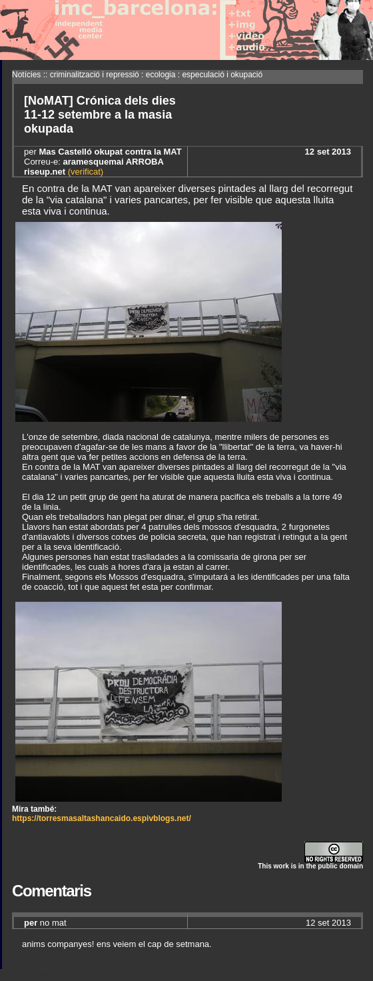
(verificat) (84, 172)
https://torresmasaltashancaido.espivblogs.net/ (101, 818)
